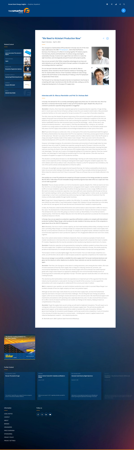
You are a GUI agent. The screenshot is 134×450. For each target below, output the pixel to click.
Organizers (8, 427)
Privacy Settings (9, 440)
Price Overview (9, 430)
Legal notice (8, 414)
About (6, 420)
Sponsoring (8, 434)
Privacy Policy (9, 437)
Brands (6, 424)
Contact (7, 417)
